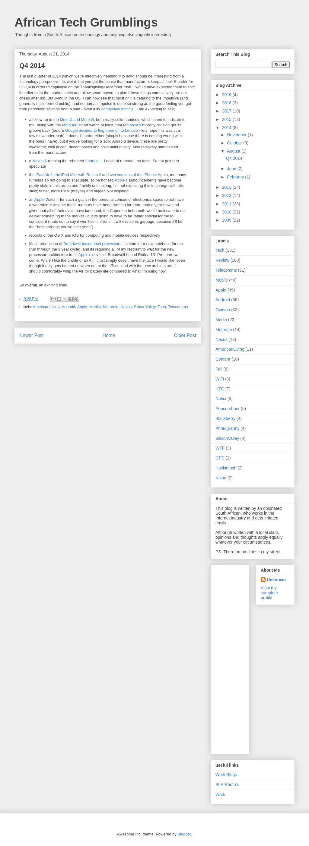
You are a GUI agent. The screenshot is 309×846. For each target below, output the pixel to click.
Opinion (222, 309)
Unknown (276, 579)
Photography (227, 428)
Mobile (95, 307)
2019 (227, 94)
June (232, 168)
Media (221, 319)
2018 (227, 102)
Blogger (184, 834)
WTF (220, 448)
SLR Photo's (227, 784)
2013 (227, 187)
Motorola (111, 307)
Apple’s (121, 180)
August (234, 151)
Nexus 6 (39, 161)
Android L (93, 161)
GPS (220, 458)
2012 (227, 195)
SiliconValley (144, 307)
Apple (39, 199)
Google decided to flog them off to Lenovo (101, 130)
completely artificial (118, 109)
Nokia (220, 398)
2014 (227, 127)
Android (68, 307)
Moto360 (70, 125)
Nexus (126, 307)
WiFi (219, 379)
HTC (219, 389)
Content (222, 359)
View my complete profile (269, 593)
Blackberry (225, 418)
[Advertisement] (239, 657)
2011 (227, 203)
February (236, 177)
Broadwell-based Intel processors (92, 243)
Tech (162, 307)
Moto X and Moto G (77, 119)
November (237, 134)
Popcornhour (227, 408)
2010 (227, 212)
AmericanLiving (46, 307)
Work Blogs (226, 774)
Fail (218, 369)
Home (109, 335)
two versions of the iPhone (133, 174)
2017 (227, 111)
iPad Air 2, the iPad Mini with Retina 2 (68, 174)
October (235, 142)
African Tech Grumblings (86, 22)
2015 (227, 119)
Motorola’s (132, 125)
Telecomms (178, 307)
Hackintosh (225, 468)
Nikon (220, 477)
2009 (227, 220)
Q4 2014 (234, 158)
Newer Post (31, 335)
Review (222, 260)
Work (220, 794)
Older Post (185, 335)
